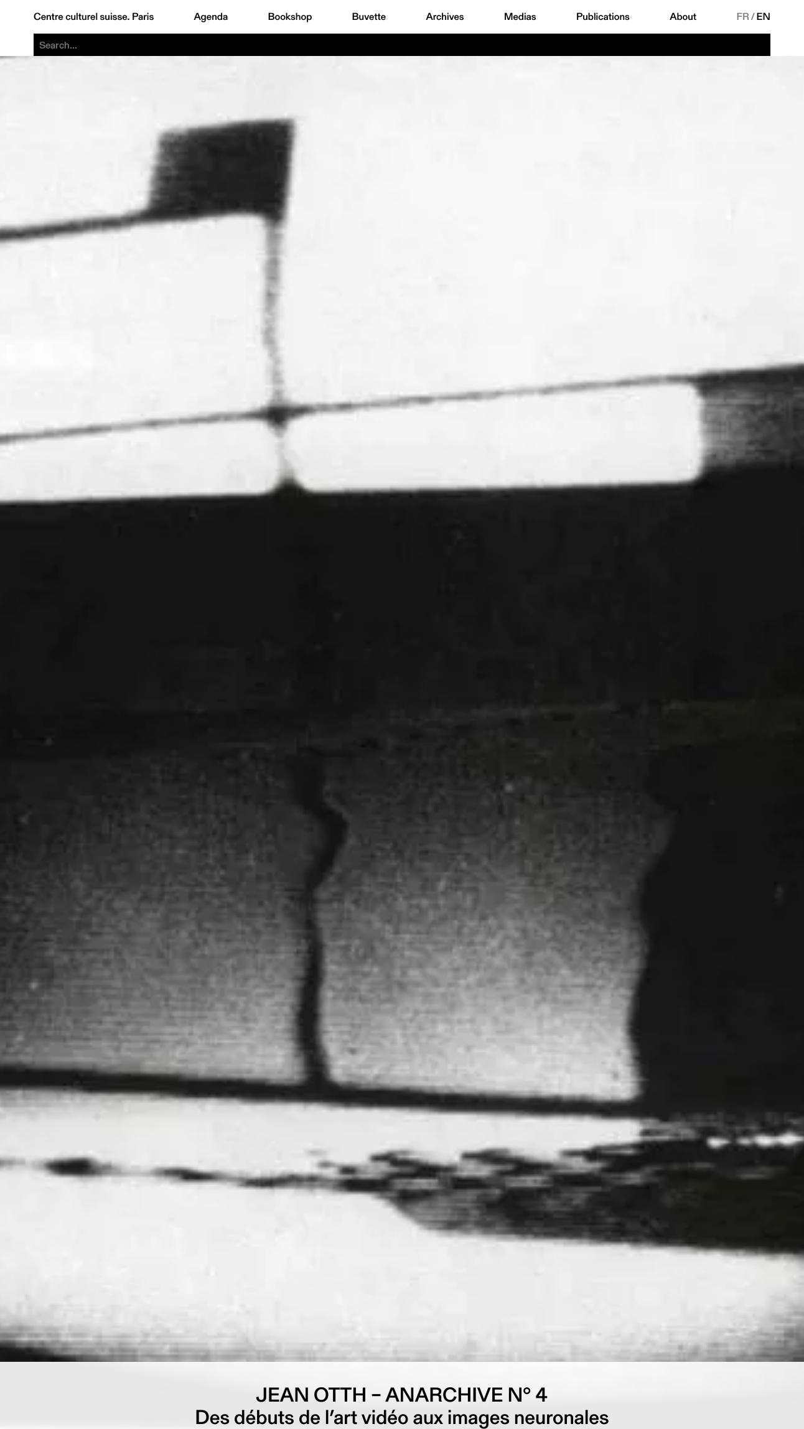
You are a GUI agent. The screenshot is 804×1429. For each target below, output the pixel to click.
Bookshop (290, 16)
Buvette (369, 16)
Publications (603, 16)
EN (763, 16)
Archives (445, 16)
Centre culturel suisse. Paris (94, 16)
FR (742, 16)
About (683, 16)
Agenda (211, 16)
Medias (520, 16)
